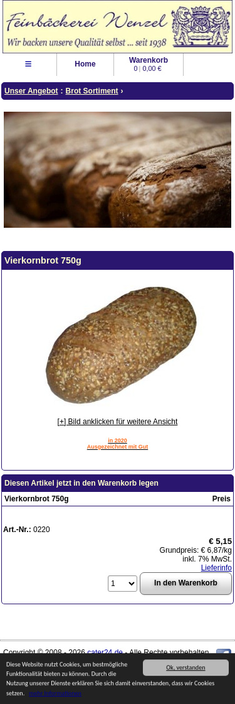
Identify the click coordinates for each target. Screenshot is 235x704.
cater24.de (105, 652)
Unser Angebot (31, 91)
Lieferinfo (216, 567)
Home (85, 64)
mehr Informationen (55, 694)
